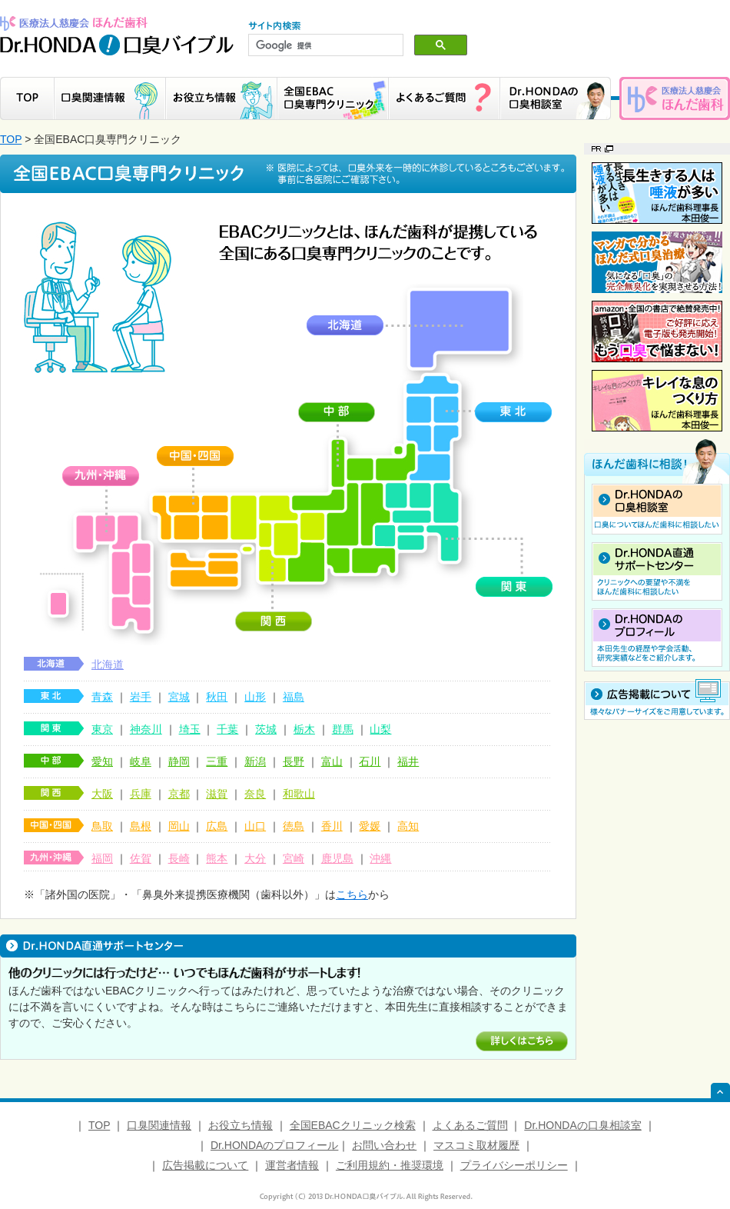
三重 (216, 761)
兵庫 (140, 794)
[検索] (324, 45)
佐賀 (140, 858)
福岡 (102, 858)
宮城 (179, 697)
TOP (11, 139)
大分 (255, 858)
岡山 (179, 826)
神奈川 (146, 729)
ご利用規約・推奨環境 (389, 1165)
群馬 (342, 729)
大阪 (102, 794)
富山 (332, 761)
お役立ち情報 (240, 1125)
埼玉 (190, 729)
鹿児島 (337, 858)
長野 (293, 761)
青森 (102, 697)
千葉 (227, 729)
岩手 (140, 697)
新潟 (255, 761)
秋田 (216, 697)
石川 (369, 761)
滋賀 (216, 794)
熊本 (216, 858)
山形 (255, 697)
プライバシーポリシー (514, 1165)
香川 (332, 826)
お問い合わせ (384, 1145)
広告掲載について (205, 1165)
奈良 (255, 794)
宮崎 (293, 858)
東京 (102, 729)
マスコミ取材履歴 (476, 1145)
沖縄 (380, 858)
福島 (293, 697)
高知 (408, 826)
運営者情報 (292, 1165)
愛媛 (369, 826)
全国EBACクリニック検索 (353, 1125)
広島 (216, 826)
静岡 (179, 761)
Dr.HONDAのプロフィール (274, 1145)
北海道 (107, 664)
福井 (408, 761)
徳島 (293, 826)
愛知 (102, 761)
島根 (140, 826)
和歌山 (299, 794)
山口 (255, 826)
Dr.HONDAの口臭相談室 (582, 1125)
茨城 (266, 729)
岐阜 (140, 761)
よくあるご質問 (470, 1125)
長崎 (179, 858)
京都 (179, 794)
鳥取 (102, 826)
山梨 (380, 729)
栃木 (304, 729)
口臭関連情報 (159, 1125)
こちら (352, 894)
